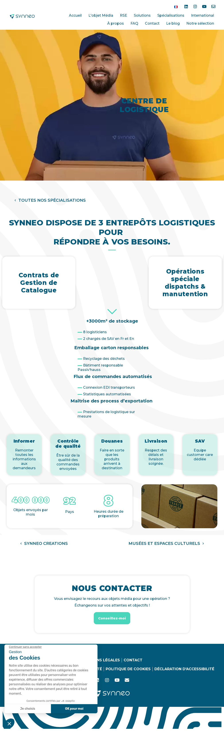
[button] (49, 200)
